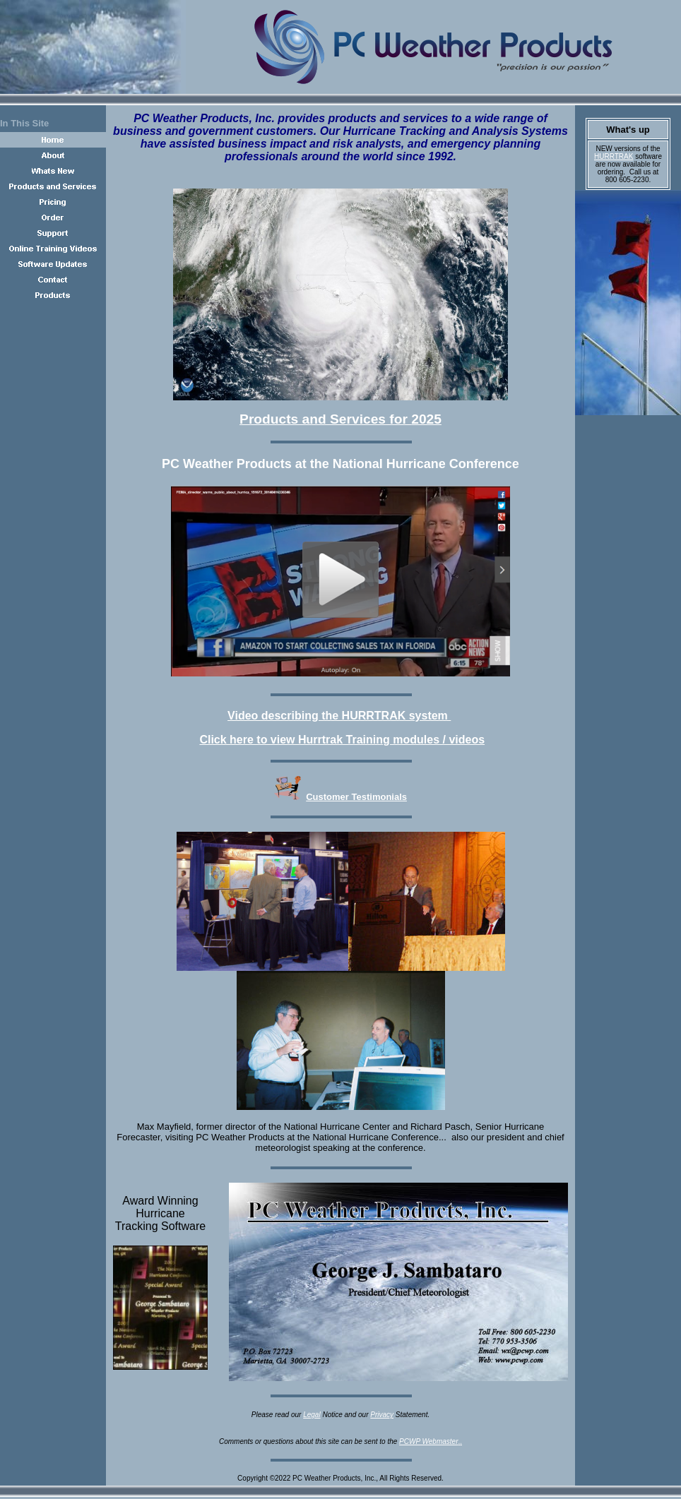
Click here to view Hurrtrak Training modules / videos (342, 740)
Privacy (381, 1415)
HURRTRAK (613, 156)
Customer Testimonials (356, 797)
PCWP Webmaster (428, 1441)
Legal (311, 1415)
